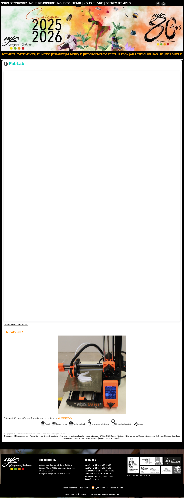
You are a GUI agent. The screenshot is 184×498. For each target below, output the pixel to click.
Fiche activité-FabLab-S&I (16, 324)
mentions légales (74, 494)
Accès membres (69, 487)
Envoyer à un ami (47, 424)
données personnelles (107, 494)
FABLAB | (158, 54)
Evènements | (26, 54)
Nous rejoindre (104, 435)
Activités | (8, 54)
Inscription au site (115, 487)
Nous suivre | (94, 3)
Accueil (4, 58)
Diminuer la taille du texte (132, 424)
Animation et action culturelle (81, 435)
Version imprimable (71, 424)
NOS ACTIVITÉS (128, 438)
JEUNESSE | (44, 54)
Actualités (39, 435)
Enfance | (59, 54)
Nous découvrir (26, 435)
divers (115, 438)
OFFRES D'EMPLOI (119, 3)
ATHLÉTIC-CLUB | (141, 54)
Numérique (12, 435)
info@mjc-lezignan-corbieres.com (54, 473)
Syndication (100, 487)
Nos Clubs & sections (19, 58)
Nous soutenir (104, 438)
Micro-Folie (173, 54)
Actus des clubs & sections (69, 438)
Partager (154, 424)
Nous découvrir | (15, 3)
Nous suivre (90, 438)
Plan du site (83, 487)
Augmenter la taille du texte (100, 424)
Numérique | (75, 54)
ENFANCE (118, 435)
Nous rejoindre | (43, 3)
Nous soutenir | (70, 3)
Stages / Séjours (132, 435)
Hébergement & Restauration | (107, 54)
